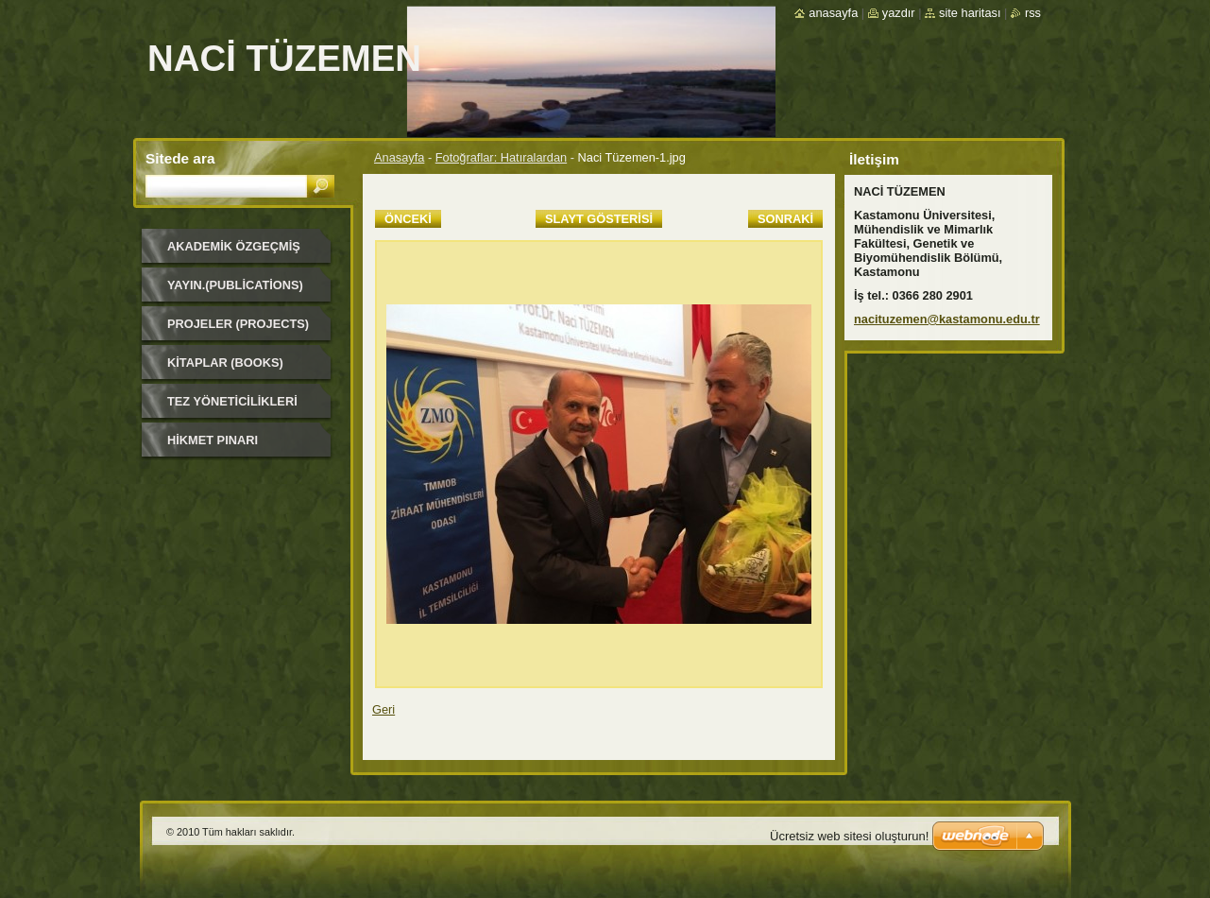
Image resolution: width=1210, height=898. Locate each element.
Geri (383, 709)
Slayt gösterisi (599, 219)
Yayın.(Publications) (235, 285)
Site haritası (969, 13)
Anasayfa (399, 157)
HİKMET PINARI (212, 440)
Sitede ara (179, 158)
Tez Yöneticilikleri (232, 401)
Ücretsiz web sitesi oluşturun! (849, 836)
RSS (1033, 13)
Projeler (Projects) (238, 324)
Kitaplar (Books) (225, 362)
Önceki (408, 219)
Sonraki (785, 219)
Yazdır (898, 13)
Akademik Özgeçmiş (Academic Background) (233, 253)
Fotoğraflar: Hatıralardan (501, 157)
